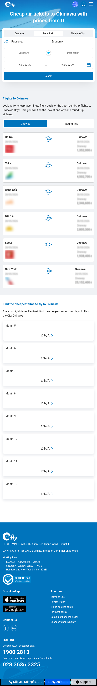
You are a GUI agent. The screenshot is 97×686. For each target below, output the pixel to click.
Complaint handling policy (64, 617)
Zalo (57, 682)
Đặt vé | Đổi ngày (22, 682)
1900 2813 (16, 652)
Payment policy (59, 612)
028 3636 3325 (21, 664)
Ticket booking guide (62, 607)
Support (83, 682)
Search (48, 76)
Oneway (25, 123)
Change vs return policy (63, 622)
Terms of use (58, 597)
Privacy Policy (58, 602)
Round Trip (71, 123)
